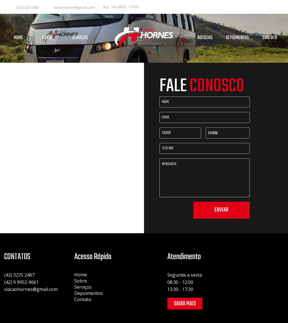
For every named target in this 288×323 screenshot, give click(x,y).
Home (80, 275)
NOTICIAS (205, 38)
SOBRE (47, 38)
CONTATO (269, 38)
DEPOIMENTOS (237, 38)
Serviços (83, 287)
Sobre (80, 281)
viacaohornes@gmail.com (74, 7)
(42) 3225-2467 (27, 7)
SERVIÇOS (80, 38)
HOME (18, 38)
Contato (82, 299)
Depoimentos (88, 293)
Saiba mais (185, 303)
